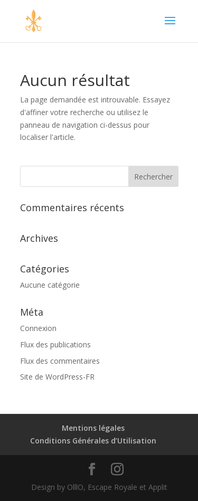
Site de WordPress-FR (57, 377)
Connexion (38, 328)
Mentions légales (93, 428)
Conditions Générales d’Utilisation (93, 441)
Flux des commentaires (60, 361)
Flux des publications (55, 344)
